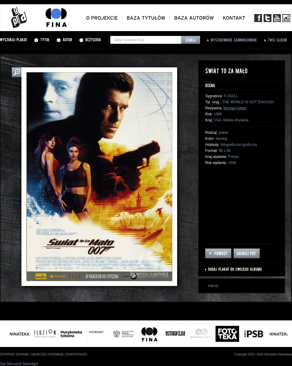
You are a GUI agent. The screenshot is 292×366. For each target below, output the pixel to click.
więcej (213, 286)
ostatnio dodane (14, 354)
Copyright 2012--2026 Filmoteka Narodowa (263, 354)
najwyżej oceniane (47, 354)
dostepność (76, 354)
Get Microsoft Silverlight (19, 364)
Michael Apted (234, 108)
